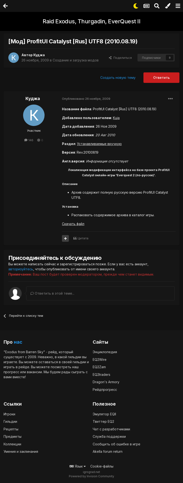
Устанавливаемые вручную (99, 144)
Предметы (12, 436)
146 (28, 140)
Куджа (39, 55)
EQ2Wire (100, 359)
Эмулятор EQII (104, 414)
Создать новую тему (118, 77)
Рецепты (11, 429)
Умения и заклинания (21, 451)
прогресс (11, 372)
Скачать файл (73, 224)
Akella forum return (107, 451)
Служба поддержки (109, 436)
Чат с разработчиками (111, 429)
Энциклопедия (105, 352)
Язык (78, 466)
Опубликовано (86, 99)
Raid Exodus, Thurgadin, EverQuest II (91, 21)
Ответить (161, 77)
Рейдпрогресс (105, 389)
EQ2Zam (99, 367)
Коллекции (12, 444)
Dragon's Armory (106, 382)
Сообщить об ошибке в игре (116, 444)
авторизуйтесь (21, 269)
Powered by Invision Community (91, 476)
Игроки (9, 414)
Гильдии (10, 421)
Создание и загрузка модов (76, 60)
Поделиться (120, 58)
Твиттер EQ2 (103, 421)
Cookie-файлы (101, 466)
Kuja (116, 118)
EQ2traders (101, 374)
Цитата (83, 238)
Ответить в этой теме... (52, 293)
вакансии (34, 372)
